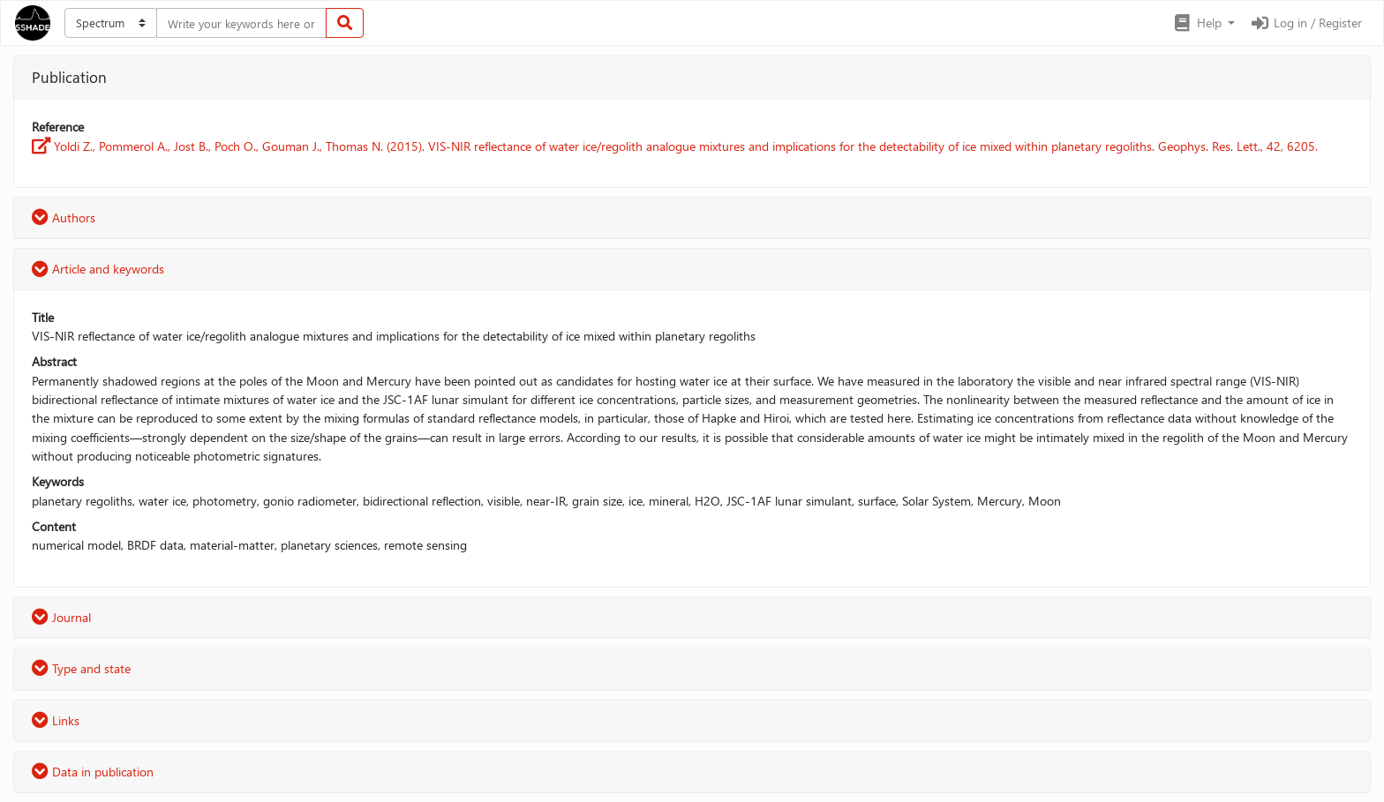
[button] (1203, 23)
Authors (63, 217)
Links (55, 720)
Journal (61, 617)
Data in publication (93, 771)
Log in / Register (1305, 22)
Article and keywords (98, 268)
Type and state (81, 668)
